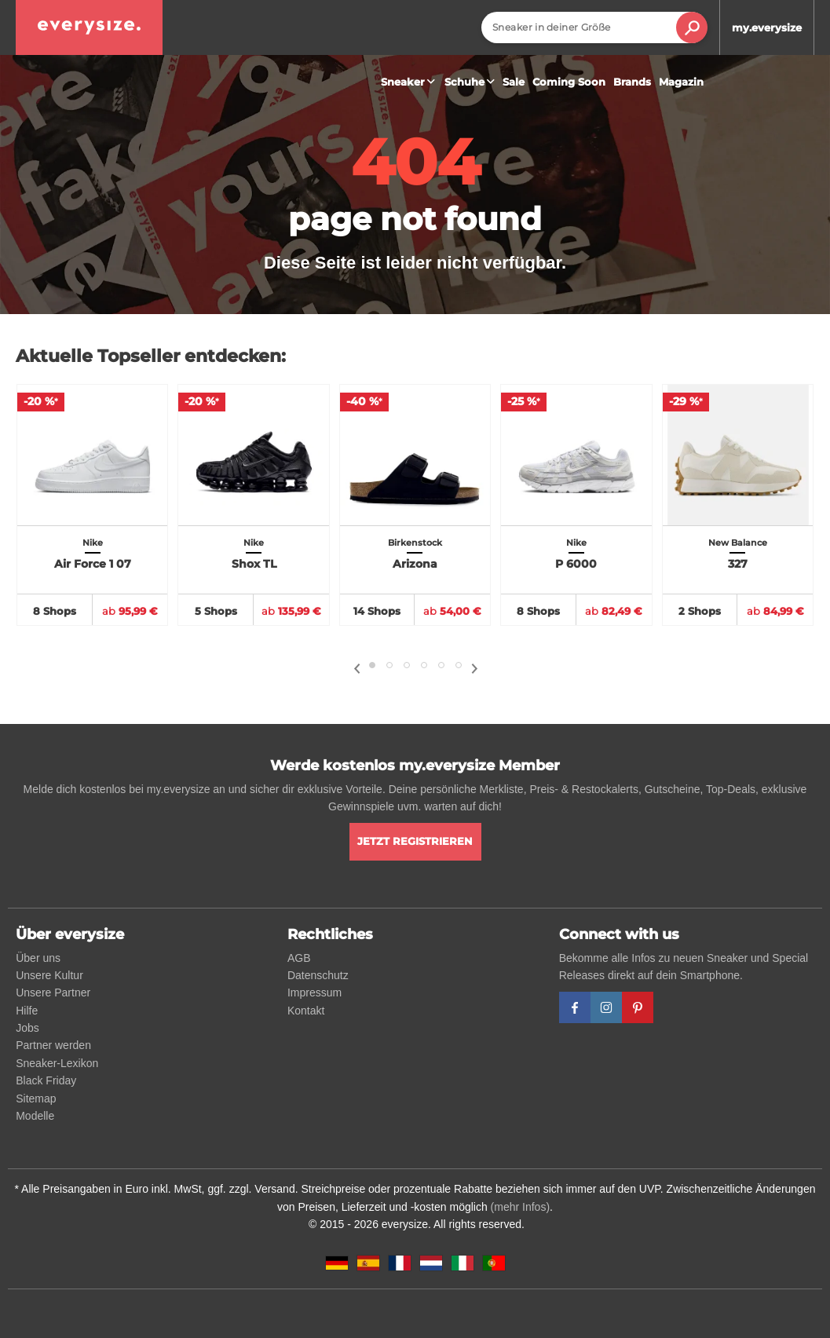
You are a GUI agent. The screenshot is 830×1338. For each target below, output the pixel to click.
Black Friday (46, 1080)
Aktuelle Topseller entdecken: (151, 356)
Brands (632, 81)
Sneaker (410, 82)
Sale (514, 81)
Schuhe (471, 82)
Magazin (681, 81)
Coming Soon (568, 81)
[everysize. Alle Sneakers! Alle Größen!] (89, 27)
